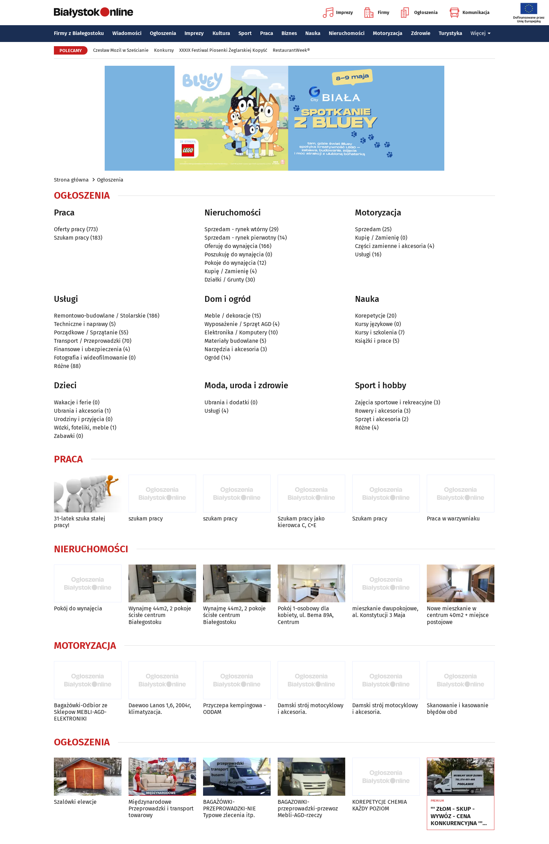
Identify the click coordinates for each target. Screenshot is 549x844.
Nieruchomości (346, 33)
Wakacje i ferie (72, 402)
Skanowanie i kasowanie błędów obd (457, 708)
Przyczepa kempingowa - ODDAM (234, 708)
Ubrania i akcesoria (78, 410)
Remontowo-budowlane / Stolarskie (100, 315)
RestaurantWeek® (291, 50)
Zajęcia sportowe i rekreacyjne (393, 402)
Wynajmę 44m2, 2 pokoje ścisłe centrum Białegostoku (159, 615)
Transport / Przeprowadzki (87, 341)
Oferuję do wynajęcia (231, 246)
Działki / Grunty (224, 279)
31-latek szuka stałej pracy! (79, 522)
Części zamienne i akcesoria (390, 246)
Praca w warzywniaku (453, 518)
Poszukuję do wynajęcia (234, 254)
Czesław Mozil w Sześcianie (120, 50)
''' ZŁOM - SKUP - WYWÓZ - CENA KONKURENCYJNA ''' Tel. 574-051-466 (456, 816)
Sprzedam (368, 229)
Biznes (289, 33)
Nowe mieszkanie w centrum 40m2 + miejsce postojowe (458, 615)
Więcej (481, 33)
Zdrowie (420, 33)
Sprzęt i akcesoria (378, 419)
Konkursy (164, 50)
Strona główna (71, 180)
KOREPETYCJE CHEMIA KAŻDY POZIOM (379, 805)
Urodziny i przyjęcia (79, 419)
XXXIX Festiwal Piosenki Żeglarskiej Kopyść (223, 50)
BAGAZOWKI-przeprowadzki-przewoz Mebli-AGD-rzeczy (308, 808)
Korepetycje (370, 315)
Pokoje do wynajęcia (230, 263)
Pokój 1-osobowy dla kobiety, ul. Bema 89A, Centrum (306, 615)
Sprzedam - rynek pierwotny (240, 237)
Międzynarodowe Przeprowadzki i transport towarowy (161, 808)
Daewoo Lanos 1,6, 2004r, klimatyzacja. (159, 708)
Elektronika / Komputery (235, 332)
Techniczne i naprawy (81, 324)
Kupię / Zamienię (226, 271)
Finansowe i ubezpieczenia (88, 349)
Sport (245, 33)
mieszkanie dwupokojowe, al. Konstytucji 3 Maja (385, 611)
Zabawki (64, 436)
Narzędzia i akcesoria (231, 349)
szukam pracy (145, 518)
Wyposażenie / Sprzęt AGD (237, 324)
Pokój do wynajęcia (78, 608)
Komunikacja (469, 12)
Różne (61, 366)
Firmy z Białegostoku (79, 33)
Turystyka (450, 33)
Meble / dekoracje (227, 315)
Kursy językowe (374, 324)
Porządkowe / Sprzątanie (86, 332)
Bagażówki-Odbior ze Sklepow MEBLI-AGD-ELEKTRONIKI (80, 712)
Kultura (221, 33)
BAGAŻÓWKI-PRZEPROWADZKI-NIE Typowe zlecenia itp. (229, 808)
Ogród (212, 357)
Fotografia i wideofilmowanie (90, 357)
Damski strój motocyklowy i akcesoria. (310, 708)
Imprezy (338, 12)
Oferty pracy (69, 229)
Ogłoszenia (419, 12)
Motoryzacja (387, 33)
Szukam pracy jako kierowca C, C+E (301, 522)
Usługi (363, 254)
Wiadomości (126, 33)
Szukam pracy (71, 237)
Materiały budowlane (231, 341)
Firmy (376, 12)
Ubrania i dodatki (226, 402)
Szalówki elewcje (75, 802)
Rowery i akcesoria (379, 410)
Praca (266, 33)
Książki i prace (373, 341)
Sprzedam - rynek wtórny (236, 229)
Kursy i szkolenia (376, 332)
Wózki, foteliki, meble (81, 427)
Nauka (312, 33)
